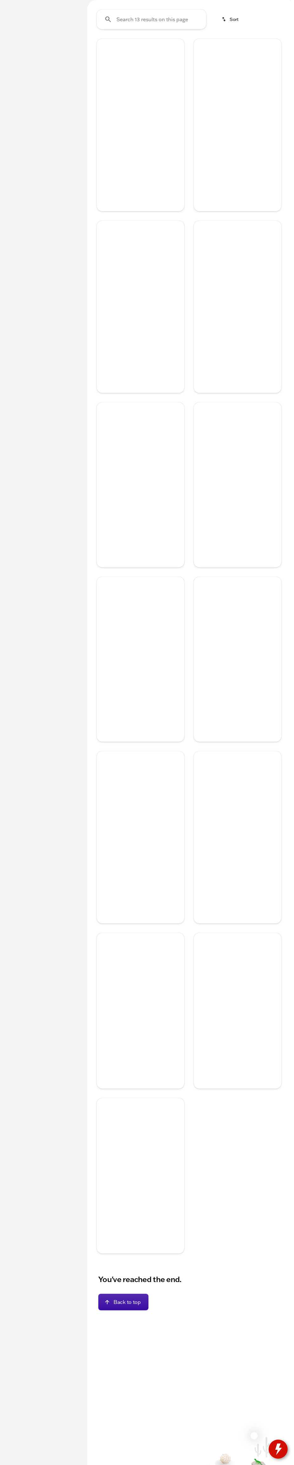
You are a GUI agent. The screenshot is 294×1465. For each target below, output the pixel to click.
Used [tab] (67, 47)
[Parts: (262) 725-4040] (218, 5)
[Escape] (37, 78)
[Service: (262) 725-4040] (174, 5)
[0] (20, 151)
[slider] (13, 118)
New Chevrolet (208, 47)
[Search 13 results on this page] (151, 80)
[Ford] (14, 78)
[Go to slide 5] (158, 156)
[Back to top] (123, 1362)
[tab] (121, 206)
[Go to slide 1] (120, 156)
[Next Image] (176, 131)
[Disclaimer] (106, 235)
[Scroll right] (284, 47)
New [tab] (17, 47)
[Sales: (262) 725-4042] (261, 5)
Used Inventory (156, 47)
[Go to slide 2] (130, 156)
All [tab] (42, 47)
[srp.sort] (231, 80)
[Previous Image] (105, 131)
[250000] (59, 151)
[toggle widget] (278, 1449)
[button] (103, 132)
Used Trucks (256, 47)
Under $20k (108, 47)
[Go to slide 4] (149, 156)
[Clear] (58, 194)
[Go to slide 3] (139, 156)
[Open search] (213, 21)
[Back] (64, 65)
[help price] (203, 407)
